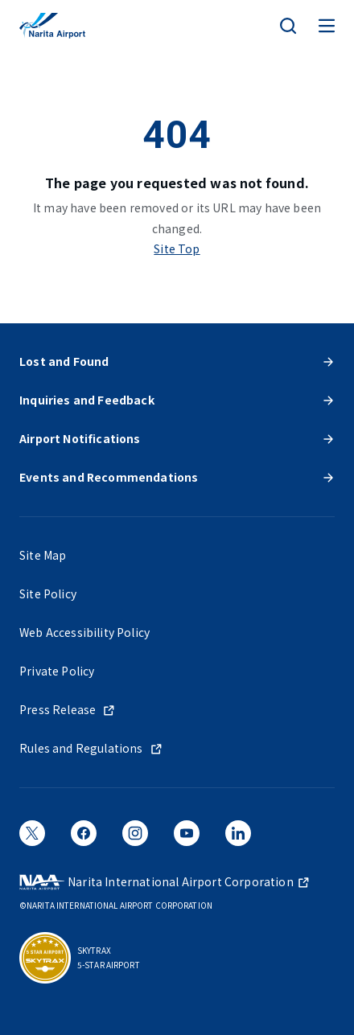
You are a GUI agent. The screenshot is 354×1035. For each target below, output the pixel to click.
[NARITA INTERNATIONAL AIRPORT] (52, 26)
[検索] (288, 25)
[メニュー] (326, 25)
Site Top (177, 248)
